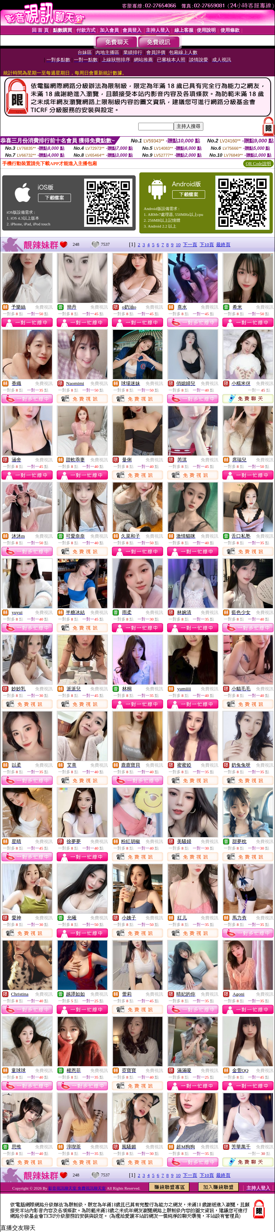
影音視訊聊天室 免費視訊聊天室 (77, 1188)
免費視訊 (44, 307)
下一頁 (190, 244)
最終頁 (223, 244)
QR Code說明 (258, 163)
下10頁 (207, 244)
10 (178, 244)
